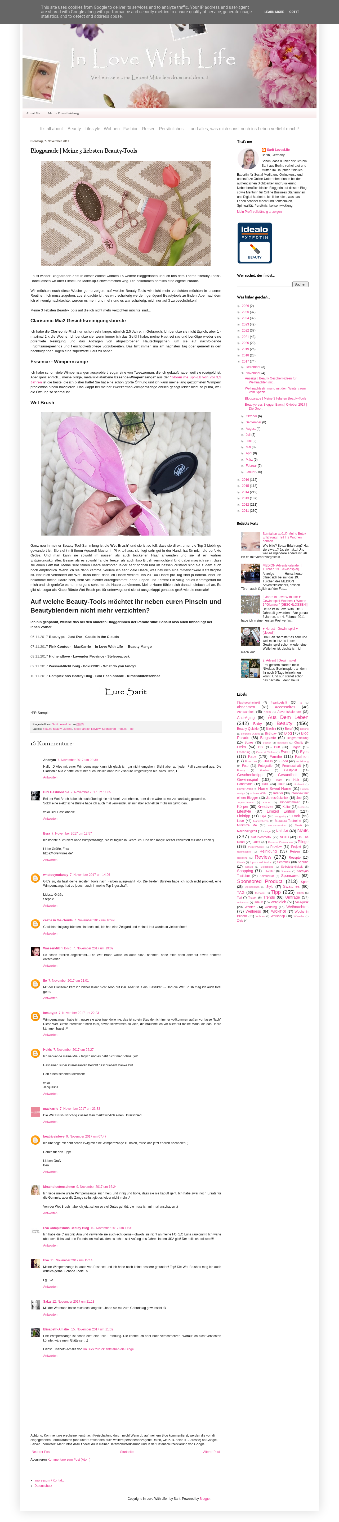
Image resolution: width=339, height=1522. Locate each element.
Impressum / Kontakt (49, 1480)
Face (252, 756)
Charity (298, 742)
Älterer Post (211, 1452)
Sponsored (290, 875)
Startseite (127, 1452)
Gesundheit (287, 775)
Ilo (45, 980)
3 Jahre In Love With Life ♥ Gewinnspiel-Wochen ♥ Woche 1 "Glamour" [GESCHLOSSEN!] (285, 600)
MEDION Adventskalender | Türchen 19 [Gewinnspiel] (282, 567)
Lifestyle (244, 811)
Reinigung (268, 851)
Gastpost (290, 770)
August (251, 429)
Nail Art (282, 831)
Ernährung (243, 752)
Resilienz (242, 857)
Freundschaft (291, 766)
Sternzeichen (252, 886)
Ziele (240, 920)
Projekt (296, 847)
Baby (257, 724)
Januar (251, 472)
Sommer (286, 871)
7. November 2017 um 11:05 (91, 792)
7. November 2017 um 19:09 (93, 948)
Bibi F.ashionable (56, 792)
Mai (249, 447)
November (253, 373)
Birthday (270, 733)
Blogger (205, 1499)
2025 (246, 312)
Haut (281, 784)
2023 (246, 324)
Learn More (274, 12)
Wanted (250, 907)
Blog (288, 733)
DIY (260, 747)
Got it (294, 12)
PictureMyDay (256, 846)
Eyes (304, 752)
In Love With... (258, 793)
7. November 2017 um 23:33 (80, 1109)
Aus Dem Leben (288, 717)
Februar (252, 466)
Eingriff (295, 747)
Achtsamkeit (245, 712)
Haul (265, 784)
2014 (246, 492)
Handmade (245, 784)
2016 (246, 480)
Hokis (47, 1050)
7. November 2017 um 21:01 (68, 980)
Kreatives (265, 806)
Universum (243, 902)
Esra (46, 833)
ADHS (267, 711)
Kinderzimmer (290, 802)
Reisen (295, 851)
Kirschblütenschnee (143, 676)
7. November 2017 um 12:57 (72, 833)
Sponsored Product (114, 728)
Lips (263, 816)
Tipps (300, 892)
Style (270, 887)
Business (282, 742)
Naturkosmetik (261, 837)
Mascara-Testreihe (288, 821)
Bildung (304, 728)
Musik (298, 825)
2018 (246, 355)
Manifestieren (261, 820)
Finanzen (251, 761)
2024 (246, 318)
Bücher (267, 742)
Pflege (303, 842)
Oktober (252, 416)
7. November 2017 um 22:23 (79, 1013)
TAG (241, 892)
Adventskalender (289, 712)
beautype (50, 1013)
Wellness (253, 911)
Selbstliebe (267, 866)
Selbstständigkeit (292, 866)
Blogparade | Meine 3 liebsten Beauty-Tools (275, 398)
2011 (246, 511)
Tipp (130, 728)
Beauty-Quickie (62, 728)
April (249, 453)
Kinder (267, 802)
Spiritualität (267, 875)
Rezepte (295, 857)
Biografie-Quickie (250, 733)
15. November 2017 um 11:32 (92, 1329)
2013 (246, 498)
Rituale (241, 862)
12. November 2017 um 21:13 (73, 1301)
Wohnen (260, 916)
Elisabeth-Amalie (56, 1329)
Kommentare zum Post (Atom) (69, 1459)
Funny (241, 770)
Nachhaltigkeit (247, 831)
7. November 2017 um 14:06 (90, 875)
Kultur (287, 807)
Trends (269, 897)
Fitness (267, 761)
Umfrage (292, 897)
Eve (46, 1260)
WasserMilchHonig (57, 948)
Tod (239, 897)
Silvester (269, 871)
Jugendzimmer (245, 802)
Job (298, 798)
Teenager (260, 892)
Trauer (252, 897)
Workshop (278, 916)
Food (284, 761)
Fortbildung (302, 761)
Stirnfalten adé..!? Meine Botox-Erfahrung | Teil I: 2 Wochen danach (285, 537)
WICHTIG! (278, 911)
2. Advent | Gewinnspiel (279, 660)
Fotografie (265, 766)
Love (240, 821)
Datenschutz (43, 1486)
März (250, 459)
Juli (248, 435)
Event (286, 752)
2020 (246, 343)
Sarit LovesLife (62, 724)
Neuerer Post (41, 1452)
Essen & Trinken (265, 752)
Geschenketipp (249, 775)
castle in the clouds (58, 920)
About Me (33, 113)
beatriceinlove (54, 1136)
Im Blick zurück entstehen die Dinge (108, 1349)
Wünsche (298, 916)
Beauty (47, 728)
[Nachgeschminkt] (248, 702)
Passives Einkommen (280, 842)
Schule (249, 866)
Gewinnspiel (247, 779)
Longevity (280, 816)
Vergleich (278, 902)
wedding (271, 907)
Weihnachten (297, 907)
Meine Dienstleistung (63, 113)
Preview (276, 847)
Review (95, 728)
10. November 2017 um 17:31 (112, 1228)
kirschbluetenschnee (59, 1187)
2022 (246, 330)
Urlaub (258, 902)
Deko (241, 747)
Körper (242, 806)
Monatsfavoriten (277, 825)
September (254, 422)
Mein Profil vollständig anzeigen (259, 212)
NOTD (284, 837)
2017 (246, 361)
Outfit (256, 842)
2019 (246, 349)
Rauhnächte (244, 851)
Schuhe (303, 862)
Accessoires (285, 707)
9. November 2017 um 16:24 (96, 1187)
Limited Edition (281, 811)
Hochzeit (299, 784)
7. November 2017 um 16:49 (94, 920)
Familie (276, 756)
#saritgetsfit (279, 702)
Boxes (248, 742)
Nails (303, 830)
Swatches (291, 886)
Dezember (253, 367)
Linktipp (243, 816)
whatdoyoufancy (55, 875)
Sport (305, 882)
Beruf (289, 729)
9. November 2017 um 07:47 (86, 1136)
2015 (246, 486)
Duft (277, 747)
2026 (246, 306)
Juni (249, 441)
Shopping (245, 871)
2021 (246, 337)
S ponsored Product (261, 862)
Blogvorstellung (298, 738)
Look (296, 816)
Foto (245, 766)
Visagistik (302, 902)
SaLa (47, 1301)
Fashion (302, 756)
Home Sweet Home (274, 788)
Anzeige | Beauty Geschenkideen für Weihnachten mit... (271, 380)
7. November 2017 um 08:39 (77, 760)
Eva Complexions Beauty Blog (66, 1228)
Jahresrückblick (277, 798)
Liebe (301, 806)
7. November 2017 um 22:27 (73, 1050)
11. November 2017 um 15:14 (71, 1260)
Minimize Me (247, 825)
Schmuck (283, 862)
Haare (278, 779)
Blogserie (268, 738)
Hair (296, 780)
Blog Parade (82, 728)
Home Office (245, 788)
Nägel (268, 831)
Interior (278, 793)
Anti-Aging (246, 717)
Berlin (271, 728)
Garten (264, 770)
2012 (246, 504)
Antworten (50, 777)
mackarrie (50, 1109)
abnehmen (246, 707)
